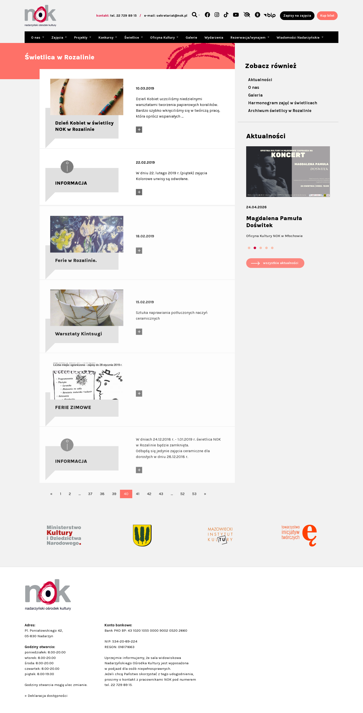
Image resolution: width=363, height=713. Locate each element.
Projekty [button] (81, 37)
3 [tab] (260, 248)
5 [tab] (272, 248)
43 (161, 493)
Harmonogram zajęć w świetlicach (282, 102)
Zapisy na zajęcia (297, 16)
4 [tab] (266, 248)
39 (114, 493)
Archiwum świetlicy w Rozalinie (279, 110)
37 (90, 493)
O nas (253, 87)
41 (138, 493)
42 (149, 493)
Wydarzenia (213, 37)
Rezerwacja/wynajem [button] (248, 37)
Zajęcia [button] (57, 37)
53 (194, 493)
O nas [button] (36, 37)
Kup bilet (327, 16)
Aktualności (260, 79)
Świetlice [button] (132, 37)
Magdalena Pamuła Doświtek (274, 222)
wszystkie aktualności (280, 263)
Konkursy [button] (106, 37)
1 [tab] (249, 248)
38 (102, 493)
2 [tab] (254, 248)
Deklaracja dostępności (48, 695)
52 (182, 493)
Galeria (255, 95)
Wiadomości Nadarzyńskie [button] (299, 37)
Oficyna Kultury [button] (163, 37)
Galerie (191, 37)
